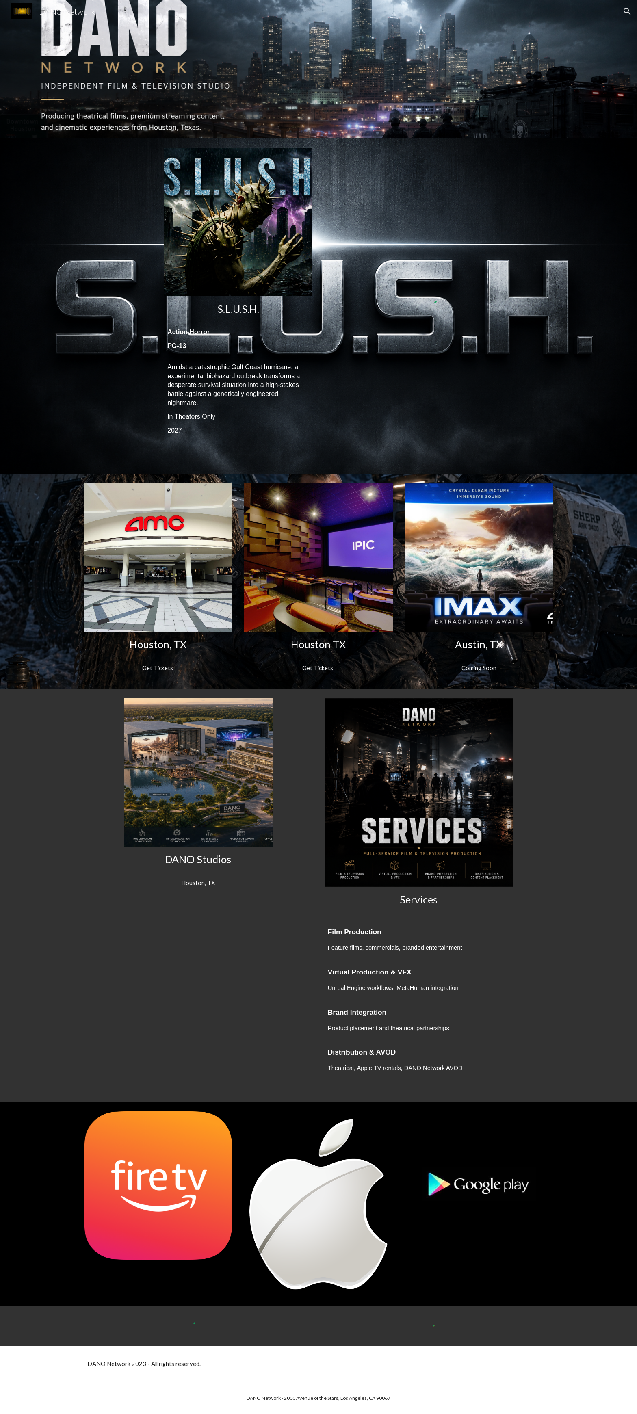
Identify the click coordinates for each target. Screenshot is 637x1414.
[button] (627, 11)
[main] (238, 309)
